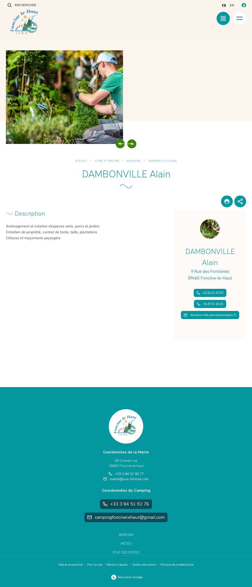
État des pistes (126, 552)
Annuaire (133, 161)
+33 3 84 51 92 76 (126, 504)
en (232, 5)
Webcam (126, 534)
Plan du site (94, 565)
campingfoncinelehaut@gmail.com (126, 517)
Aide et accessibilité (71, 565)
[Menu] (239, 18)
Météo (126, 543)
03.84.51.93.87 (210, 293)
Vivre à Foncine (107, 161)
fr (224, 5)
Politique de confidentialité (176, 565)
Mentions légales (117, 565)
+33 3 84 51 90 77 (126, 474)
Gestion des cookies (144, 565)
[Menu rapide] (223, 18)
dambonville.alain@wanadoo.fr (210, 315)
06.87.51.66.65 (210, 304)
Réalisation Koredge (126, 577)
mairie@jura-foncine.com (126, 479)
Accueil (81, 161)
